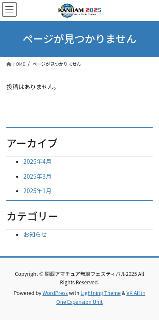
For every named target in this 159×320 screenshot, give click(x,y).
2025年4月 (37, 161)
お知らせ (35, 234)
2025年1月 (37, 190)
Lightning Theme (101, 292)
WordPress (55, 292)
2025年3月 (37, 176)
